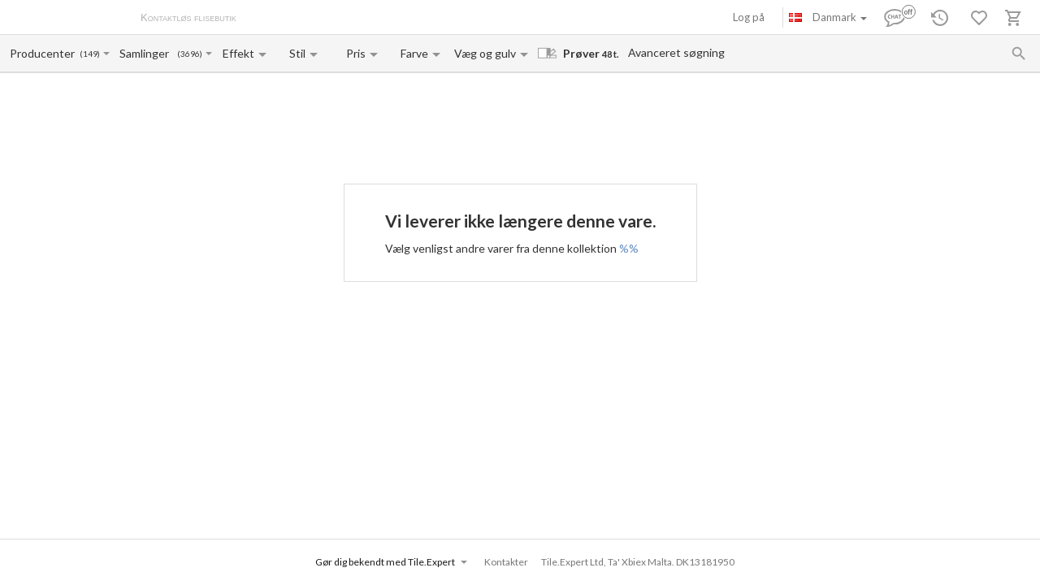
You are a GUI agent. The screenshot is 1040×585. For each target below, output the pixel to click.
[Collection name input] (147, 53)
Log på (749, 17)
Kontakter (417, 18)
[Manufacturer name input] (43, 53)
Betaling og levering (338, 18)
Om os (268, 18)
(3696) (189, 54)
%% (629, 248)
